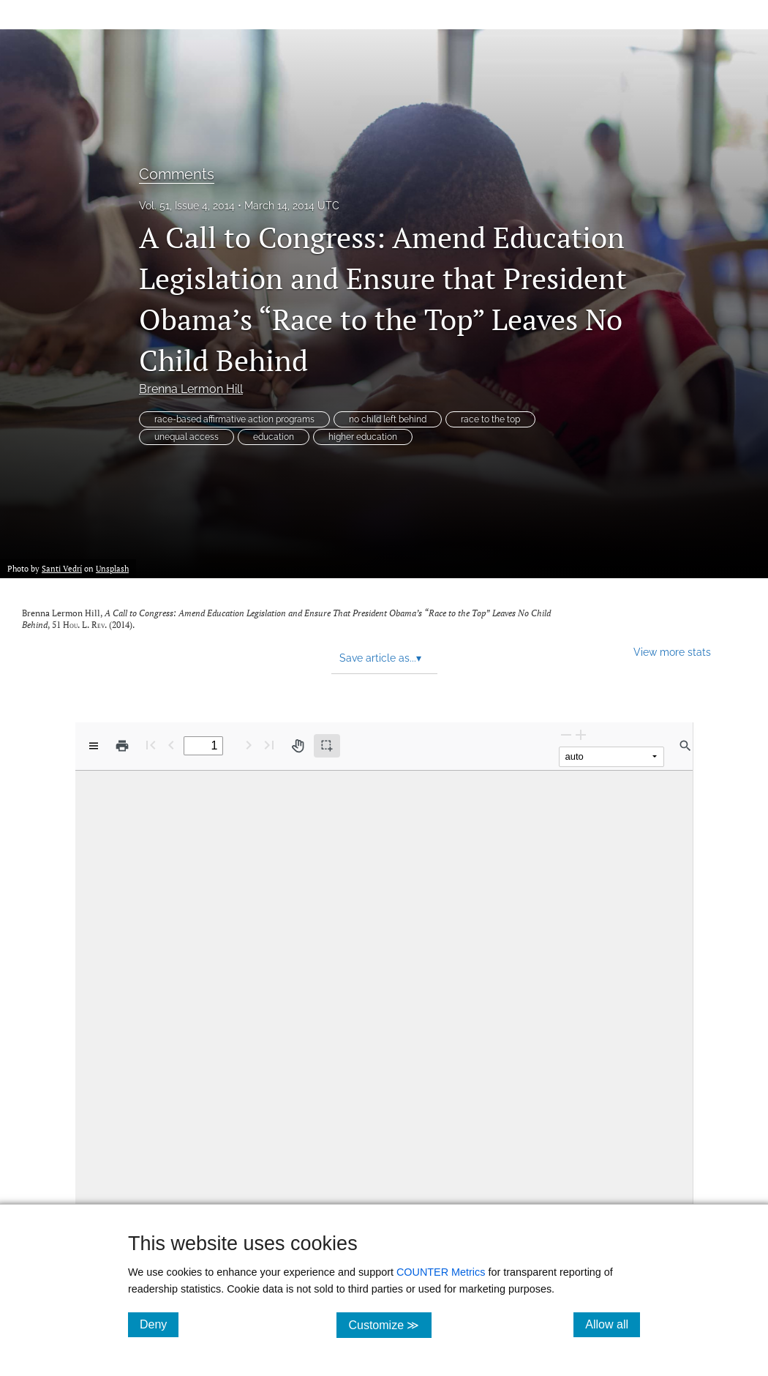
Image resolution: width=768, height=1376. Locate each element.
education (273, 437)
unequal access (186, 437)
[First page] (150, 745)
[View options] (93, 746)
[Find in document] (685, 746)
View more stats (672, 652)
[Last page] (269, 745)
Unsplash (112, 569)
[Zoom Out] (566, 734)
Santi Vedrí (62, 569)
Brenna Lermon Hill (191, 389)
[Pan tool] (298, 746)
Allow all (612, 1324)
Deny (159, 1324)
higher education (362, 437)
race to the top (490, 419)
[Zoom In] (581, 734)
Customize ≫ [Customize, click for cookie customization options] (389, 1324)
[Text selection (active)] (327, 746)
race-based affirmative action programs (234, 419)
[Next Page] (248, 745)
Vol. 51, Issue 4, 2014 (187, 206)
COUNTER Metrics (441, 1272)
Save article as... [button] (380, 658)
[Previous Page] (171, 745)
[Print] (122, 746)
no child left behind (387, 419)
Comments (176, 174)
